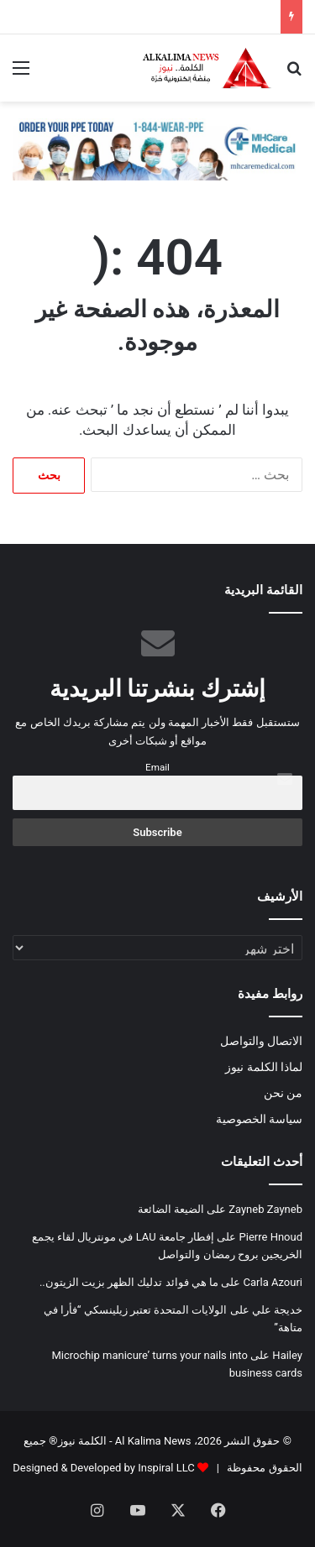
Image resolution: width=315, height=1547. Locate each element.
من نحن (283, 1093)
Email (157, 767)
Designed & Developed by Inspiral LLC (103, 1467)
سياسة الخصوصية (259, 1119)
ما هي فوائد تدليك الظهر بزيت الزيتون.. (128, 1282)
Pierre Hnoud (270, 1237)
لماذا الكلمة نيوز (263, 1067)
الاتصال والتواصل (261, 1041)
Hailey (287, 1355)
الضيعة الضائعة (171, 1209)
